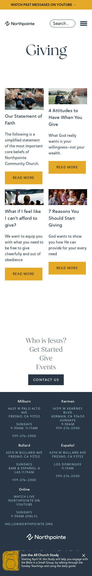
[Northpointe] (19, 23)
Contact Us (46, 380)
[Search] (62, 23)
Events (46, 367)
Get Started (46, 349)
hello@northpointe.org (29, 524)
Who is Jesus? (46, 340)
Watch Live (24, 497)
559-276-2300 (24, 436)
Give (46, 358)
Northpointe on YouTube (24, 503)
